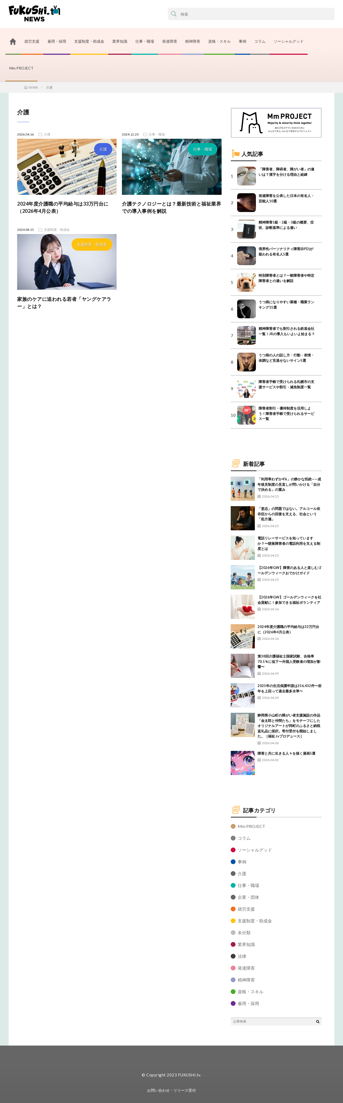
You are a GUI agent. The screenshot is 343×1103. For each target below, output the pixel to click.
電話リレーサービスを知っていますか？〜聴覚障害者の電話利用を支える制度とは (289, 543)
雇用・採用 (56, 41)
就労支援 (31, 41)
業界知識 (119, 41)
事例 (242, 41)
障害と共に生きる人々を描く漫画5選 (286, 753)
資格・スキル (219, 41)
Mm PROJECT (21, 68)
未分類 (244, 932)
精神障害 (192, 41)
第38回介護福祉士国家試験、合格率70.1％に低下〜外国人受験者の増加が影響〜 (289, 661)
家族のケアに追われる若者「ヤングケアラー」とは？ (64, 302)
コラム (260, 41)
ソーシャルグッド (289, 41)
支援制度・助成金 (89, 41)
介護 (103, 149)
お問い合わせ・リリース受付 (171, 1090)
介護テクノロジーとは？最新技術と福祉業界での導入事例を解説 (171, 207)
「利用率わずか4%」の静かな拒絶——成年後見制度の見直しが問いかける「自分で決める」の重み (289, 484)
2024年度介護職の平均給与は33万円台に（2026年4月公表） (63, 207)
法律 (242, 956)
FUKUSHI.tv (189, 1074)
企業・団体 (248, 897)
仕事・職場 (144, 41)
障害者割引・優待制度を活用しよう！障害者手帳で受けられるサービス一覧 (286, 413)
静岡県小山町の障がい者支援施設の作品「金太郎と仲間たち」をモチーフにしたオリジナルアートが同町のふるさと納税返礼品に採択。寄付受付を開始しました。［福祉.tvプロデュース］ (289, 725)
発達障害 (169, 41)
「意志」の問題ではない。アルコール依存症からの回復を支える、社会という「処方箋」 (289, 513)
